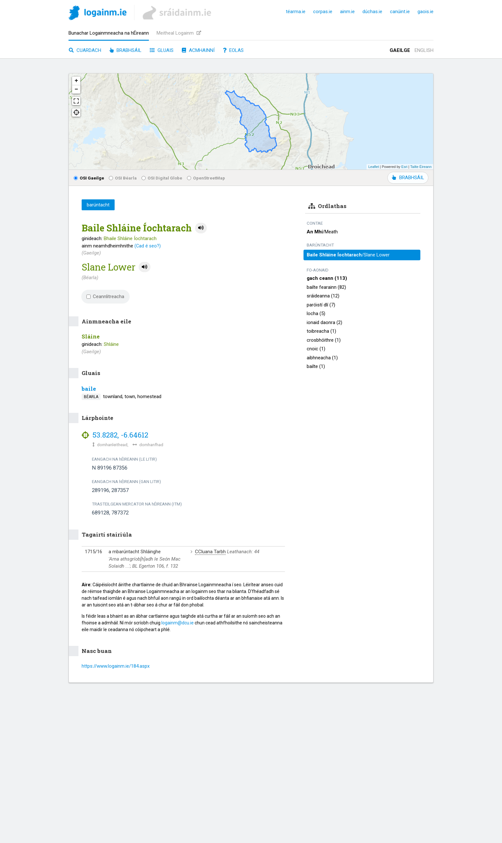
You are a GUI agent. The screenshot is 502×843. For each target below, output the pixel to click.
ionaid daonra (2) (324, 322)
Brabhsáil (125, 50)
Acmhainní (198, 50)
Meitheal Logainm (179, 33)
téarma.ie (295, 11)
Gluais (162, 50)
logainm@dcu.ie (177, 622)
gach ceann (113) (327, 278)
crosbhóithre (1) (324, 340)
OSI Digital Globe (162, 177)
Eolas (233, 50)
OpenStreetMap (206, 177)
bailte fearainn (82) (326, 287)
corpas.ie (322, 11)
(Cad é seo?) (147, 245)
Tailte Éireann (421, 167)
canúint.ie (400, 11)
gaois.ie (425, 11)
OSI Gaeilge (89, 177)
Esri (404, 167)
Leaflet (373, 167)
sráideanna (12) (323, 296)
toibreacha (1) (321, 331)
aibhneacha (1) (322, 358)
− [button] (76, 89)
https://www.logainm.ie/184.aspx (116, 666)
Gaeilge (400, 50)
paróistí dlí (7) (321, 305)
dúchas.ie (372, 11)
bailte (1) (316, 366)
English (424, 50)
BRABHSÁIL (408, 177)
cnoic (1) (316, 349)
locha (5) (316, 313)
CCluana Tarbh (210, 552)
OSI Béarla (123, 177)
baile (89, 388)
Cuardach (85, 50)
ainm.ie (347, 11)
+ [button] (76, 81)
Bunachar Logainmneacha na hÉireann (109, 33)
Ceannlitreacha (105, 296)
